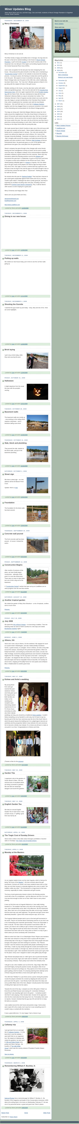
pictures (20, 761)
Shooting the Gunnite (14, 304)
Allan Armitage (36, 140)
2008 (58, 70)
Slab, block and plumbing (16, 443)
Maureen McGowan (62, 136)
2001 (58, 119)
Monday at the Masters (14, 852)
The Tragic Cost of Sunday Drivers (19, 835)
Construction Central (11, 74)
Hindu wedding (36, 715)
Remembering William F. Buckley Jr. (20, 1066)
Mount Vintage (60, 131)
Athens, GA (10, 640)
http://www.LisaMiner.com (12, 204)
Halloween (9, 381)
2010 (58, 65)
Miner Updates (59, 23)
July (60, 90)
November (62, 80)
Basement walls (11, 412)
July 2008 (9, 621)
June (60, 93)
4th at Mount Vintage (19, 624)
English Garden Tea (13, 804)
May (60, 96)
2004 (58, 111)
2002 (58, 116)
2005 (58, 109)
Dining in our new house (15, 216)
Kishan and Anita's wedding (17, 679)
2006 (58, 106)
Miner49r (59, 133)
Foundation (10, 503)
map (16, 487)
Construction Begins (13, 565)
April (60, 98)
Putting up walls (11, 258)
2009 (58, 68)
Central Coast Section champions (22, 184)
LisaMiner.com (60, 128)
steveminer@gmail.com (12, 198)
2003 (58, 114)
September (62, 85)
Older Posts (46, 1113)
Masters (38, 156)
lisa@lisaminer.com (10, 200)
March (61, 101)
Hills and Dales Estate (12, 1042)
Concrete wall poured (14, 534)
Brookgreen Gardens (11, 628)
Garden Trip (10, 773)
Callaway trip (10, 1025)
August (61, 88)
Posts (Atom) (13, 1117)
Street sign (9, 474)
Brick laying (10, 350)
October (61, 83)
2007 (58, 104)
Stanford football (27, 176)
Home (26, 1113)
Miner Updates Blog (18, 9)
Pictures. (7, 609)
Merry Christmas (12, 24)
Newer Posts (5, 1113)
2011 (58, 63)
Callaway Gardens (38, 104)
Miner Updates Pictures (63, 125)
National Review (9, 1098)
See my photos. (9, 1054)
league (28, 162)
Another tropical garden (15, 600)
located (24, 62)
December (62, 72)
